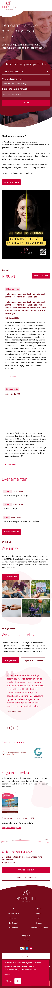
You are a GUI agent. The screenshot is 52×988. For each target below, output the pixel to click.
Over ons (13, 918)
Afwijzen (9, 981)
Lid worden (13, 928)
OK (18, 981)
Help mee (26, 956)
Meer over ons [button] (10, 576)
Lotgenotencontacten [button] (33, 660)
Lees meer (10, 377)
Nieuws (38, 913)
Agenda (38, 909)
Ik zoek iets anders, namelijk (14, 89)
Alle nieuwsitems (41, 275)
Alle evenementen (11, 531)
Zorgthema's (13, 923)
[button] (9, 728)
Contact (39, 923)
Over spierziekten (26, 869)
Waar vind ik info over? (12, 79)
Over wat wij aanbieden (26, 877)
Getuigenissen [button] (10, 660)
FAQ (38, 918)
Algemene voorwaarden (39, 928)
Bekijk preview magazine (11, 828)
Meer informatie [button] (11, 182)
